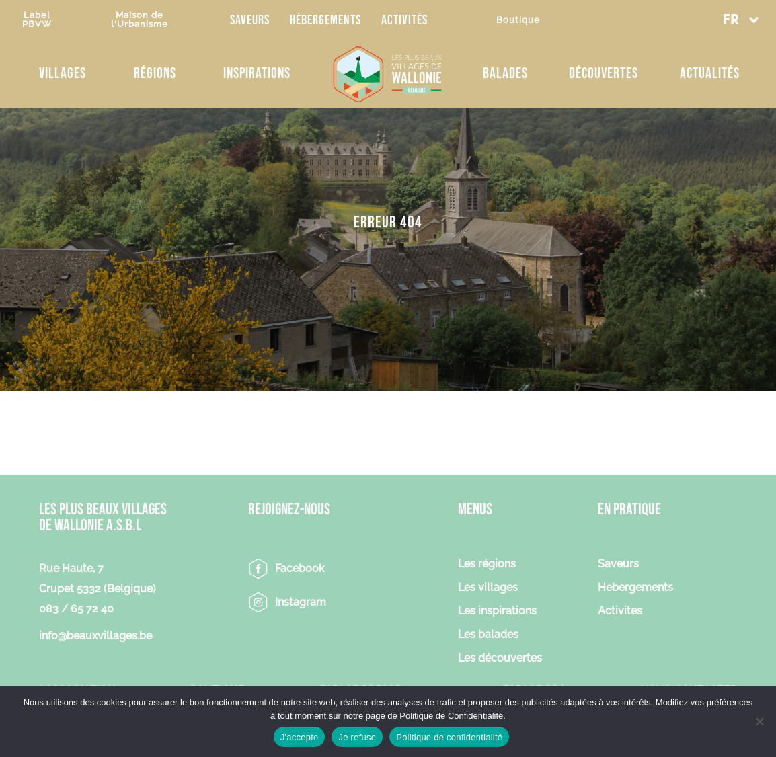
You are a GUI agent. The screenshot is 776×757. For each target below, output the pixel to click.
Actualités (710, 73)
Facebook (300, 568)
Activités (404, 20)
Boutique (518, 20)
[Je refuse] (759, 721)
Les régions (487, 564)
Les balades (488, 635)
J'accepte (299, 737)
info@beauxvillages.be (95, 635)
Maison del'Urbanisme (139, 19)
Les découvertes (500, 658)
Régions (155, 73)
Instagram (300, 602)
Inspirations (256, 73)
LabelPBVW (37, 19)
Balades (505, 73)
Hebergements (635, 588)
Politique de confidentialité (449, 737)
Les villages (488, 588)
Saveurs (250, 20)
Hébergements (325, 20)
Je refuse (357, 737)
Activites (620, 611)
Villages (62, 73)
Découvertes (603, 73)
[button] (740, 20)
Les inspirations (497, 611)
